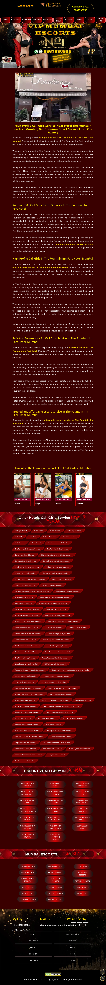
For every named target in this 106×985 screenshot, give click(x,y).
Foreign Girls (72, 934)
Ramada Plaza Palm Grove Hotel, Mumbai (55, 597)
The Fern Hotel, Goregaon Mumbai (27, 549)
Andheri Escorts (27, 866)
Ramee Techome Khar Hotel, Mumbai (55, 658)
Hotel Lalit (32, 537)
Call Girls (33, 941)
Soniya (58, 503)
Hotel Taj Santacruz (74, 531)
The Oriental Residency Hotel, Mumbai (57, 743)
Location (33, 954)
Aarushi (80, 503)
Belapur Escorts (55, 872)
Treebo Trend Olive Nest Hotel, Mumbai (62, 688)
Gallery (72, 941)
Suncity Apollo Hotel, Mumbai (25, 676)
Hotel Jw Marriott (21, 531)
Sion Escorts (82, 893)
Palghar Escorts (55, 893)
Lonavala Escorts (28, 899)
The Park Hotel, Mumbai (53, 628)
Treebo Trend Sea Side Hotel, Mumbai (59, 712)
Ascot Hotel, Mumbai (53, 724)
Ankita (17, 503)
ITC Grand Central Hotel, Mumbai (27, 609)
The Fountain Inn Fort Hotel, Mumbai (56, 676)
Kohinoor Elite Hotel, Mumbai (25, 749)
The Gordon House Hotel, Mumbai (27, 646)
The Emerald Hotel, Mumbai (25, 700)
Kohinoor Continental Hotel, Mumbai (28, 755)
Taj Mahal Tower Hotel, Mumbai (26, 615)
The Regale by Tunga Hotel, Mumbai (59, 730)
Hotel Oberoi (36, 543)
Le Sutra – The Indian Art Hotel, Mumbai (29, 737)
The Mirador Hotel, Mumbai (25, 658)
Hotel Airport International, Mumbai (28, 688)
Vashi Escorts (82, 866)
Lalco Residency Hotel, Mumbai (26, 664)
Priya (37, 503)
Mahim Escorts (55, 887)
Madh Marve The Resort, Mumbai (27, 567)
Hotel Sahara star (49, 537)
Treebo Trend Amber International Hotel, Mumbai (61, 706)
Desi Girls (33, 960)
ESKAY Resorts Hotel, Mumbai (55, 664)
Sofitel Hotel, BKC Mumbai (61, 579)
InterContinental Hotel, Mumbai (67, 591)
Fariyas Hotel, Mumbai (57, 755)
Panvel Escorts (82, 887)
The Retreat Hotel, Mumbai (25, 761)
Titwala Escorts (82, 881)
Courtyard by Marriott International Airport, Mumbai (71, 670)
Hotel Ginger (38, 531)
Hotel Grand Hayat (69, 537)
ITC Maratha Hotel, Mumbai (52, 585)
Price (72, 947)
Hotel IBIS (18, 537)
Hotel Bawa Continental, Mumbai (27, 712)
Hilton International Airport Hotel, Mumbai (56, 555)
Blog (73, 954)
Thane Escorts (27, 893)
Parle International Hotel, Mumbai (53, 682)
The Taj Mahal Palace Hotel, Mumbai (28, 621)
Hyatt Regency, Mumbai (23, 603)
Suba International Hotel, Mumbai (57, 652)
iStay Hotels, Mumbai (83, 700)
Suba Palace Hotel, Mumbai (73, 718)
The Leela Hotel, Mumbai (24, 597)
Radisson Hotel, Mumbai (78, 628)
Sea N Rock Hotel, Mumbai (24, 682)
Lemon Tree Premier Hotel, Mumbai (28, 634)
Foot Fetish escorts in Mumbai (55, 837)
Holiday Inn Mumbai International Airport (63, 621)
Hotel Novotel (55, 531)
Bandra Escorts (55, 866)
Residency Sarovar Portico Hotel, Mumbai (30, 670)
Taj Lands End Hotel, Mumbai (25, 561)
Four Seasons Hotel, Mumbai (58, 543)
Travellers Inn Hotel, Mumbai (25, 706)
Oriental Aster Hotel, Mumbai (61, 737)
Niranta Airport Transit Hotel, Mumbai (56, 640)
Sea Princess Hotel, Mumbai (25, 585)
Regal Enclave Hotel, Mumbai (25, 743)
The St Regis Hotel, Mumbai (56, 609)
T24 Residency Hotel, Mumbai (57, 646)
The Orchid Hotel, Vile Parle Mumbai (55, 573)
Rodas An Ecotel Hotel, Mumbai (26, 628)
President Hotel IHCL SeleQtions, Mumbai (30, 579)
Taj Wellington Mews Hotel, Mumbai (56, 561)
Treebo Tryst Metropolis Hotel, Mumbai (29, 694)
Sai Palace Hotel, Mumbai (47, 718)
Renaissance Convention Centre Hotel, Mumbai (32, 591)
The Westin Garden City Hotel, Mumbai (53, 603)
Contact (72, 960)
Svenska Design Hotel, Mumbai (59, 634)
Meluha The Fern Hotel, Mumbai (57, 567)
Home (33, 934)
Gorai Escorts (27, 887)
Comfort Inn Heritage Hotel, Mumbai (55, 700)
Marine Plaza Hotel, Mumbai (25, 573)
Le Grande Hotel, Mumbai (52, 749)
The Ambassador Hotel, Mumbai (26, 652)
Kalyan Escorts (55, 899)
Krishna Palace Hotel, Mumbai (61, 694)
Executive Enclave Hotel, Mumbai (27, 724)
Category (33, 947)
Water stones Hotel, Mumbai (25, 640)
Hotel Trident (20, 543)
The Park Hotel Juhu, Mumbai (57, 549)
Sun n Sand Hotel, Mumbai (24, 555)
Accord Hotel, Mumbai (23, 718)
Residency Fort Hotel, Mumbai (79, 749)
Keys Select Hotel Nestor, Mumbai (27, 730)
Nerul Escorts (27, 872)
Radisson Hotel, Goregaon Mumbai (57, 615)
